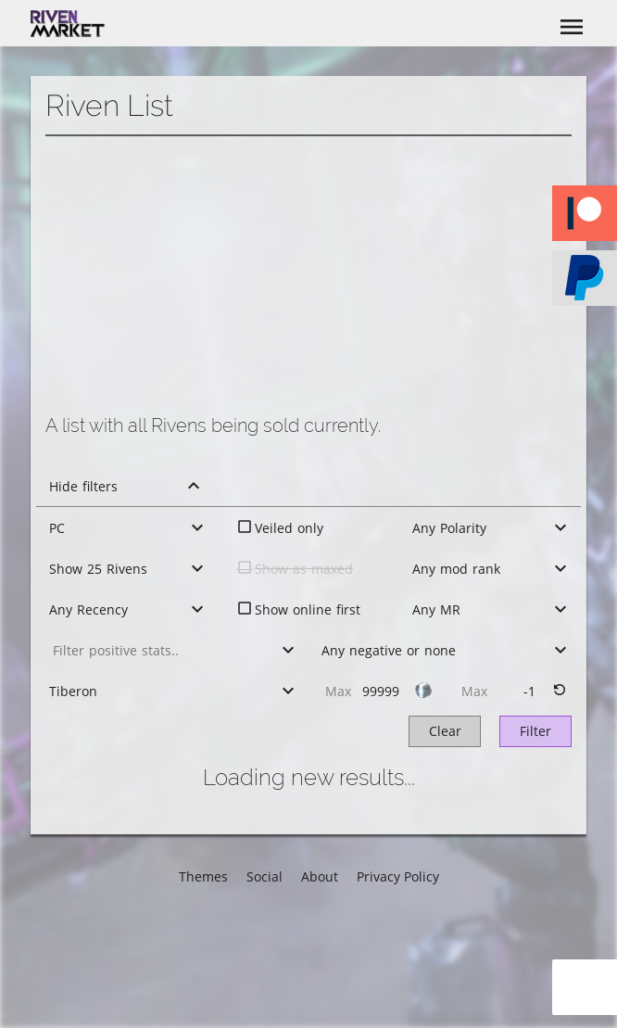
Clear (445, 731)
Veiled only (289, 528)
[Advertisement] (308, 275)
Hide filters (83, 486)
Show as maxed (304, 568)
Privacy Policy (398, 876)
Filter (535, 731)
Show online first (307, 609)
